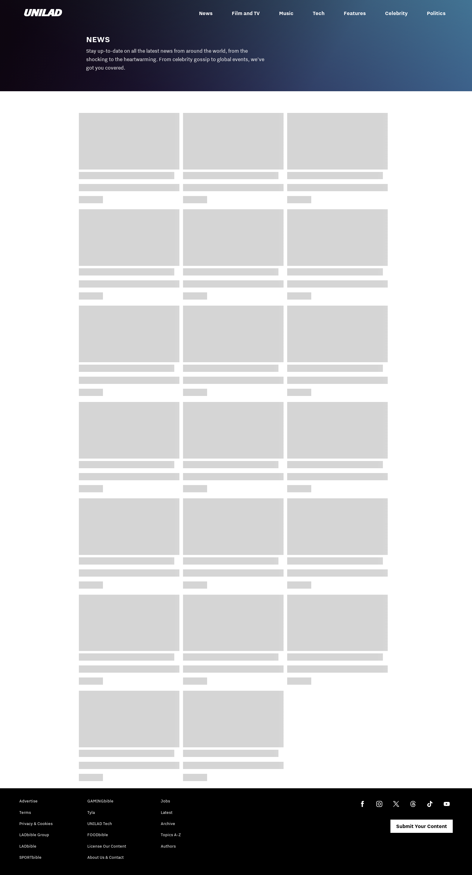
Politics (436, 13)
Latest (166, 812)
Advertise (28, 801)
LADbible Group (34, 834)
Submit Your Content (421, 826)
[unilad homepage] (43, 13)
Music (286, 13)
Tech (318, 13)
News (206, 13)
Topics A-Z (171, 834)
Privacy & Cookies (36, 823)
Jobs (165, 801)
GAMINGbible (100, 801)
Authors (168, 846)
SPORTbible (30, 857)
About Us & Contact (105, 857)
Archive (168, 823)
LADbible (27, 846)
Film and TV (246, 13)
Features (355, 13)
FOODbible (97, 834)
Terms (25, 812)
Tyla (91, 812)
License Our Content (106, 846)
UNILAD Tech (99, 823)
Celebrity (396, 13)
